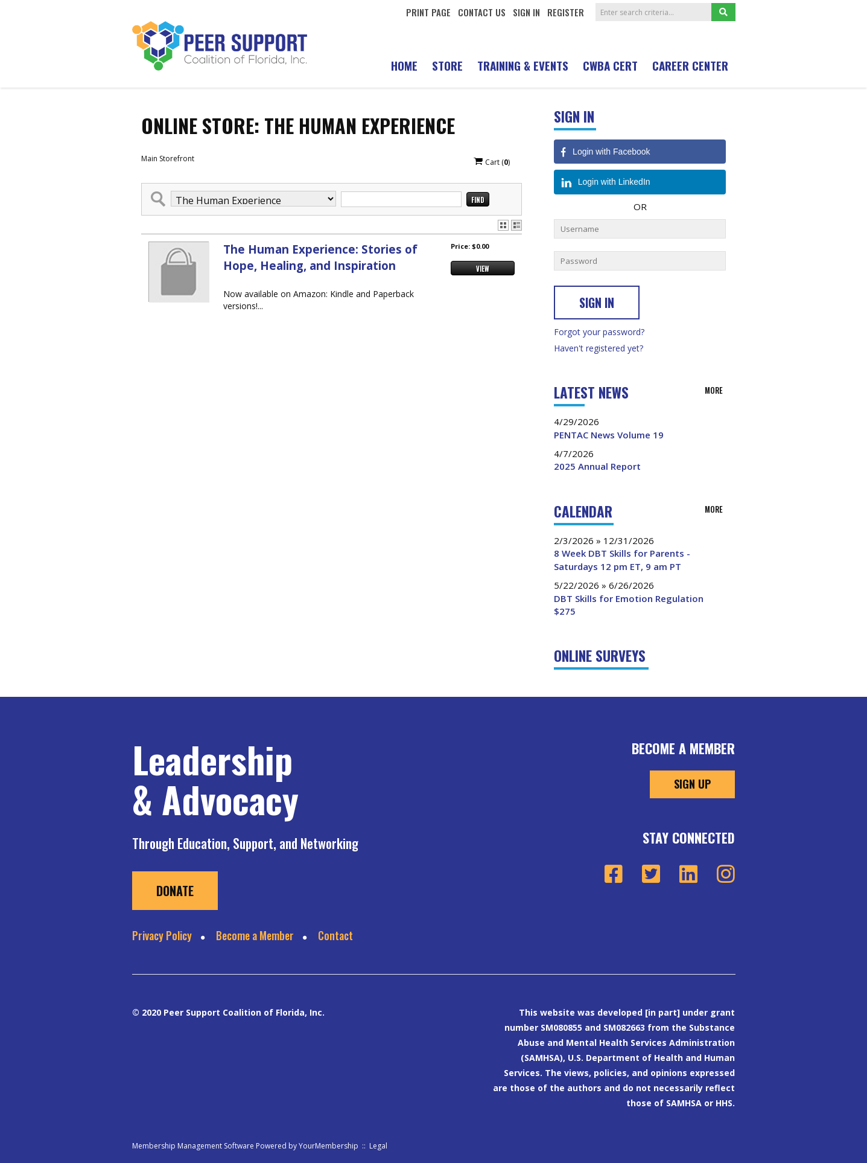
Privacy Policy (162, 935)
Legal (378, 1146)
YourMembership (328, 1146)
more (714, 390)
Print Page (428, 12)
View (482, 269)
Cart (491, 162)
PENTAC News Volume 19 (609, 435)
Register (565, 12)
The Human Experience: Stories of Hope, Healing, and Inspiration (320, 257)
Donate (175, 891)
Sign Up (692, 784)
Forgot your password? (599, 332)
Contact (335, 935)
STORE (447, 65)
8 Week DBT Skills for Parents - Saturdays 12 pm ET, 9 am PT (622, 559)
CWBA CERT (610, 65)
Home (404, 65)
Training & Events (522, 65)
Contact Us (482, 12)
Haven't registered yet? (598, 348)
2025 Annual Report (597, 466)
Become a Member (255, 935)
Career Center (690, 65)
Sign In (526, 12)
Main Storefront (167, 158)
